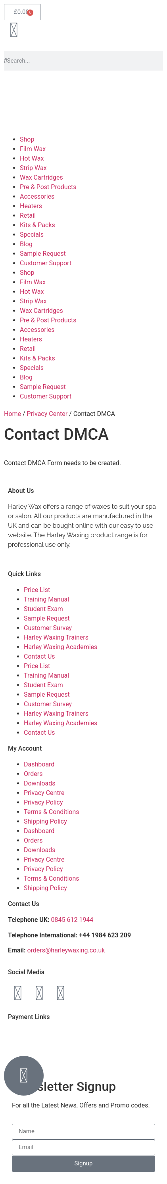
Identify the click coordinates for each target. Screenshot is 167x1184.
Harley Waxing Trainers (56, 637)
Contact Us (39, 656)
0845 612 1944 (72, 919)
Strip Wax (33, 168)
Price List (37, 590)
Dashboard (39, 764)
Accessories (37, 196)
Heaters (31, 206)
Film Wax (33, 149)
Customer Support (45, 263)
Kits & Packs (37, 225)
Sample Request (43, 253)
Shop (27, 139)
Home (12, 414)
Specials (32, 234)
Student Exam (43, 609)
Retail (28, 215)
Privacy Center (47, 414)
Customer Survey (48, 628)
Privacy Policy (43, 802)
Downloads (39, 783)
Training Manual (46, 599)
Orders (33, 774)
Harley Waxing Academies (60, 647)
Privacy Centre (44, 793)
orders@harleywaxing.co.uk (66, 950)
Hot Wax (32, 158)
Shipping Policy (45, 821)
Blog (26, 244)
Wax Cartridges (41, 177)
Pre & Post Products (48, 187)
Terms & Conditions (51, 812)
